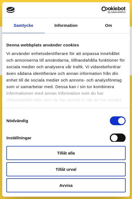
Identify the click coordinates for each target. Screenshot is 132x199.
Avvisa (66, 185)
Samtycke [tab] (23, 25)
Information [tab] (66, 25)
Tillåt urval (66, 169)
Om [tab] (108, 25)
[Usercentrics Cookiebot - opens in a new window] (101, 10)
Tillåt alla (66, 153)
